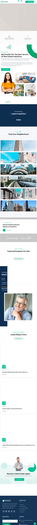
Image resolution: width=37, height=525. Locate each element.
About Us (21, 504)
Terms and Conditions (24, 508)
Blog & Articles (22, 506)
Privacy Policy (22, 510)
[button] (5, 69)
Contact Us (22, 511)
